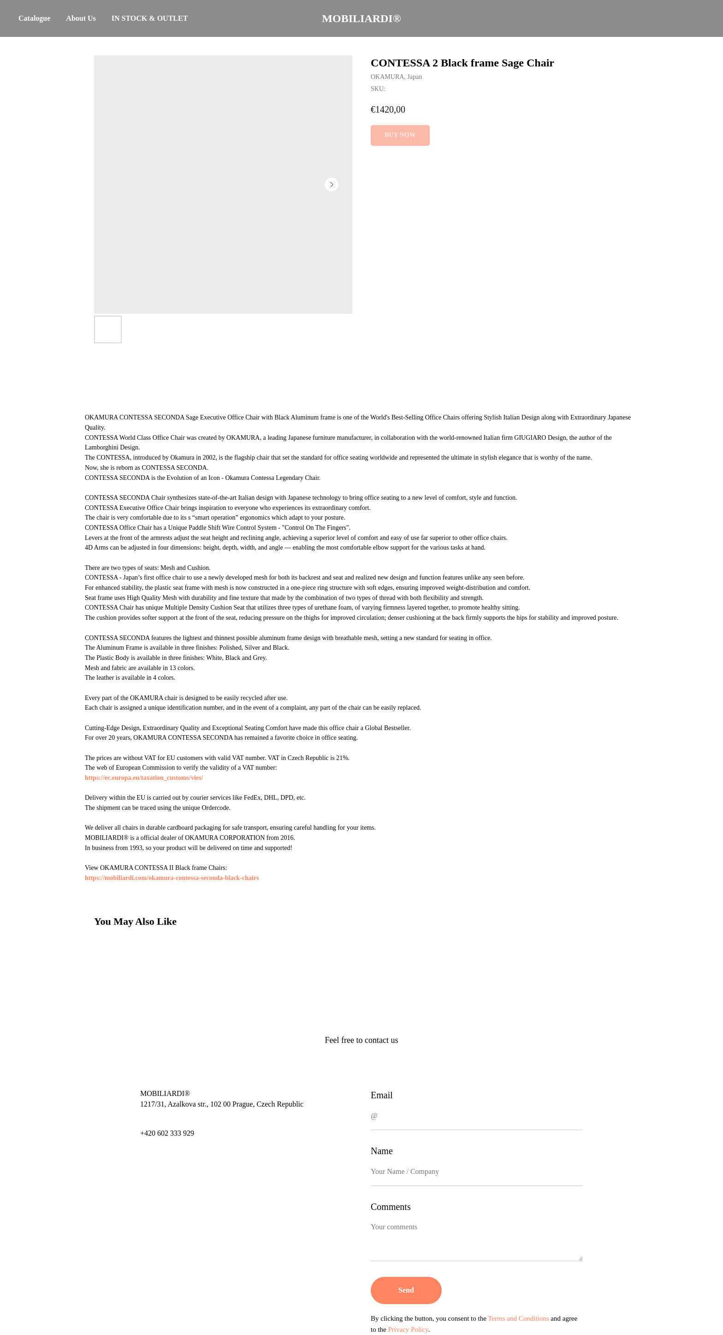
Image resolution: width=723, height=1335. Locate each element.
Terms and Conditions (518, 1318)
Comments (391, 1207)
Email (382, 1095)
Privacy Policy (408, 1329)
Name (382, 1151)
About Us (80, 18)
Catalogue (34, 18)
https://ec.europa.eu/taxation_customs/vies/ (144, 777)
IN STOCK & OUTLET (150, 18)
